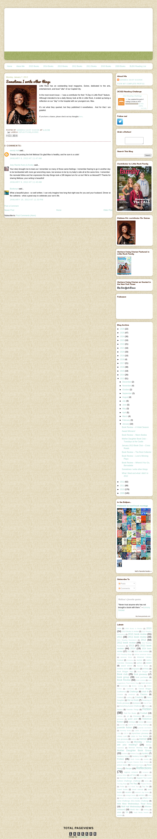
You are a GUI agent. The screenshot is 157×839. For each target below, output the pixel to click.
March (125, 416)
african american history (143, 654)
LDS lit (126, 733)
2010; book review (137, 634)
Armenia (130, 660)
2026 (122, 329)
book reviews (140, 680)
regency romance (131, 772)
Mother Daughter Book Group (134, 750)
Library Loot (122, 736)
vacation (128, 792)
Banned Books (142, 666)
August (125, 397)
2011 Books (91, 66)
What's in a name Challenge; (130, 798)
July (124, 401)
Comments (124, 588)
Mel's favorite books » (143, 571)
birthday (146, 669)
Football (143, 713)
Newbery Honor (123, 756)
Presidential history (137, 765)
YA (126, 812)
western (142, 795)
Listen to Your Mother (139, 736)
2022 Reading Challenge (132, 96)
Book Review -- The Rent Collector (136, 452)
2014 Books (48, 66)
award (148, 663)
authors (139, 663)
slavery (141, 775)
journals (122, 725)
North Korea (135, 759)
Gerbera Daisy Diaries (131, 80)
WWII (119, 812)
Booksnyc (14, 189)
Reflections (25, 132)
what (149, 795)
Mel (127, 99)
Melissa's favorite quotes (129, 599)
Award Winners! (128, 431)
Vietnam (120, 795)
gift (128, 716)
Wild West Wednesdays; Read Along (134, 804)
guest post (132, 719)
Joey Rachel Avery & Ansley (22, 165)
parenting (120, 762)
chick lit (145, 692)
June (124, 405)
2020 (122, 352)
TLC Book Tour (133, 787)
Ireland (149, 722)
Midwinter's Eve (123, 742)
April (124, 412)
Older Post (108, 210)
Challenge (134, 692)
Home (9, 66)
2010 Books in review (130, 631)
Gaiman (120, 716)
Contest (120, 697)
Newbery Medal (138, 756)
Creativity (139, 697)
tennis (147, 781)
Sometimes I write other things (135, 469)
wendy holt (14, 150)
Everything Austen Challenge (130, 706)
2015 (122, 371)
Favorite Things (132, 710)
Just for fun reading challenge (138, 725)
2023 (122, 340)
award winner (126, 666)
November (127, 386)
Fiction (146, 709)
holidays (132, 722)
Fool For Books (130, 713)
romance (146, 772)
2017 (122, 363)
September (127, 393)
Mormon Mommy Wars (138, 748)
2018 (122, 359)
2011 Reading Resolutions (127, 640)
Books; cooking (137, 686)
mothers (124, 753)
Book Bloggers (142, 671)
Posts (122, 584)
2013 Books (63, 66)
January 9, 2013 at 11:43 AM (26, 182)
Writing (146, 810)
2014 (122, 375)
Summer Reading (126, 778)
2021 (122, 348)
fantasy (120, 710)
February (126, 420)
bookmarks (124, 686)
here (80, 116)
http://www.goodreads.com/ (143, 616)
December (127, 382)
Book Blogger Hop (125, 671)
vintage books (131, 795)
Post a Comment (11, 206)
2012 (122, 482)
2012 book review (126, 642)
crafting (129, 697)
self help (133, 775)
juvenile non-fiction (144, 728)
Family (147, 706)
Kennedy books (125, 730)
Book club (122, 674)
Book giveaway (140, 674)
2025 (122, 333)
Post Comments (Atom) (26, 215)
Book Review (124, 680)
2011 (122, 486)
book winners (146, 683)
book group (123, 677)
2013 (122, 379)
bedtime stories (123, 669)
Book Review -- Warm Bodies (134, 435)
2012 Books (77, 66)
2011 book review (137, 637)
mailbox (133, 739)
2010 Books (106, 66)
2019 (122, 356)
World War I (135, 810)
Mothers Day (134, 753)
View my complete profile (130, 84)
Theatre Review (146, 784)
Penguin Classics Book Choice (138, 762)
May (124, 409)
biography (136, 669)
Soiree (35, 132)
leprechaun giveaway (140, 733)
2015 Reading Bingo (124, 654)
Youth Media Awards (141, 812)
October (126, 390)
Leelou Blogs (83, 837)
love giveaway (122, 739)
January (126, 424)
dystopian (136, 703)
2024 (122, 336)
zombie (119, 815)
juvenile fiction (124, 727)
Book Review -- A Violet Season (135, 427)
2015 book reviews (141, 651)
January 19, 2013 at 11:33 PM (26, 200)
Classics (143, 694)
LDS (118, 733)
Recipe (129, 768)
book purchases (142, 677)
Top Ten (145, 787)
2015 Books (34, 66)
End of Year (147, 703)
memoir (143, 739)
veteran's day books (142, 792)
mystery (145, 753)
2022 (122, 344)
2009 (122, 493)
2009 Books (120, 66)
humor (140, 722)
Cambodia (130, 689)
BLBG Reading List (138, 66)
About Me (20, 66)
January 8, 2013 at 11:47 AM (26, 158)
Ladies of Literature (142, 730)
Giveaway (137, 716)
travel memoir (137, 789)
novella (146, 759)
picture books (122, 765)
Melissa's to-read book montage (132, 506)
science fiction (122, 775)
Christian (120, 694)
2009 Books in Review (133, 628)
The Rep (133, 784)
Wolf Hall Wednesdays (131, 807)
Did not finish (132, 700)
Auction (139, 660)
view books (143, 108)
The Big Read (122, 784)
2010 (122, 489)
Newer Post (9, 210)
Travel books (122, 789)
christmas (131, 694)
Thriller (122, 787)
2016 (122, 367)
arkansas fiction (126, 657)
